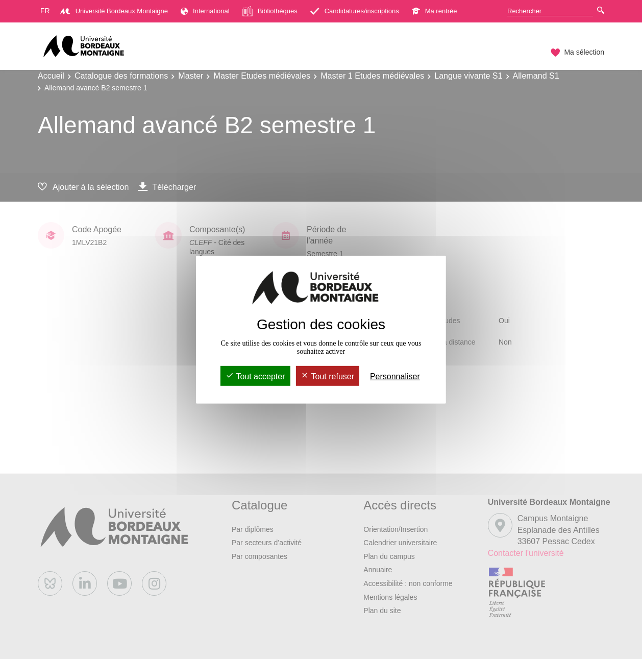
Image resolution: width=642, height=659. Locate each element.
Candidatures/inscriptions (354, 11)
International (205, 11)
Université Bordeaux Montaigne (114, 11)
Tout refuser (327, 376)
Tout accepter (255, 376)
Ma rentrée (434, 11)
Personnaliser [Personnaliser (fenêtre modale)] (395, 376)
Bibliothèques (270, 11)
